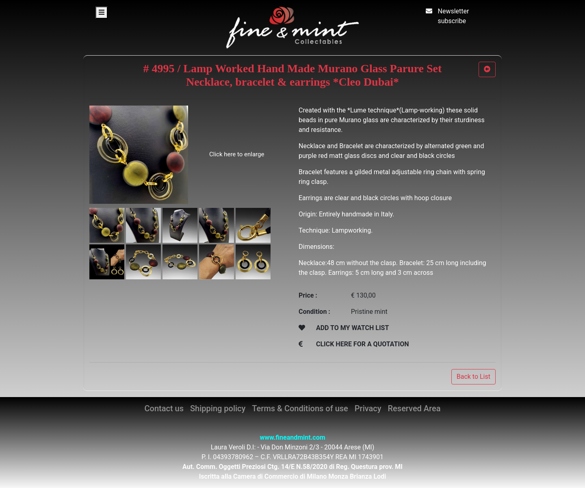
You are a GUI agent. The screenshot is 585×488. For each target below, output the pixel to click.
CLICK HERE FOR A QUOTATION (362, 344)
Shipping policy (217, 408)
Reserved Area (414, 408)
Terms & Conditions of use (300, 408)
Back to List (473, 376)
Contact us (164, 408)
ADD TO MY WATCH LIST (352, 328)
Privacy (368, 408)
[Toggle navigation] (101, 12)
